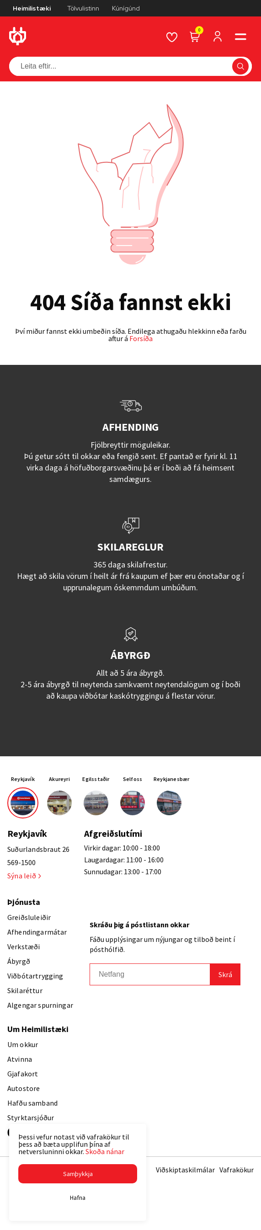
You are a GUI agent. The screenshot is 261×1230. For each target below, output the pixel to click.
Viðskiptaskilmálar (185, 1169)
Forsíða (141, 338)
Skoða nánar (104, 1151)
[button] (77, 1173)
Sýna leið (24, 875)
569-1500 (21, 862)
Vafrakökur (236, 1169)
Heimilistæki (32, 8)
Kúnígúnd (126, 8)
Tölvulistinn (83, 8)
